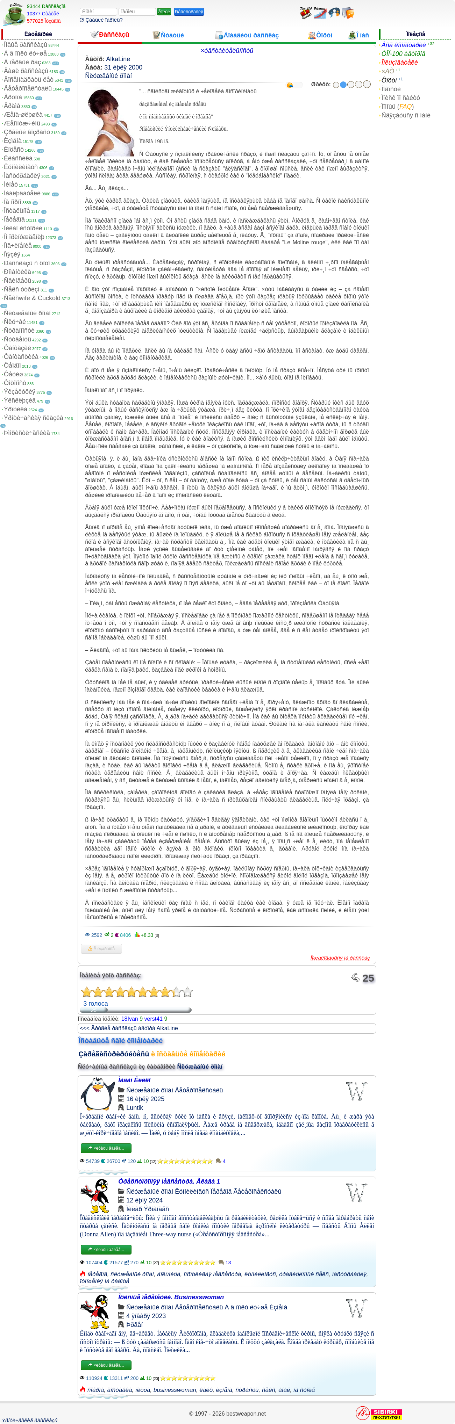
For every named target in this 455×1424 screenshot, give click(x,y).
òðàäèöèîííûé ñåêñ (304, 1274)
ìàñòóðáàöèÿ (349, 1274)
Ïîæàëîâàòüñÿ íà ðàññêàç (340, 958)
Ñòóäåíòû (17, 339)
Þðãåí (134, 1324)
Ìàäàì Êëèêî (134, 1080)
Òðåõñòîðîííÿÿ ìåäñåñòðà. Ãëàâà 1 (169, 1181)
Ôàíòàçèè (17, 348)
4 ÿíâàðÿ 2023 (146, 1316)
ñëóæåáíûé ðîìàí (132, 1274)
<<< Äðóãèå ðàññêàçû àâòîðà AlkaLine (129, 1028)
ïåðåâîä (97, 1274)
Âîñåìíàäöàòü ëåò (29, 79)
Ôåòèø (13, 374)
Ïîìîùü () (398, 106)
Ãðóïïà (13, 97)
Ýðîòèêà (15, 409)
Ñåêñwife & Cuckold (32, 298)
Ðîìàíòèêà (17, 271)
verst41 (153, 1019)
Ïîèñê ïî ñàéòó (401, 97)
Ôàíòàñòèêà (21, 356)
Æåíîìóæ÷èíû (22, 123)
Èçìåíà (13, 140)
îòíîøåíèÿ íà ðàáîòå (104, 1281)
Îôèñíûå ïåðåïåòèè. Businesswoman (171, 1297)
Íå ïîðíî (12, 201)
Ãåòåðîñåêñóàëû (28, 88)
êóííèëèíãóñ (260, 1274)
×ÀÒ (388, 71)
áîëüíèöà (168, 1274)
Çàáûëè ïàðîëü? (101, 20)
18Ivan (129, 1019)
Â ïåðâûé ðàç (22, 62)
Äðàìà (12, 105)
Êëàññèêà (18, 158)
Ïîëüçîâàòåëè (400, 62)
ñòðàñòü (246, 1390)
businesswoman (175, 1390)
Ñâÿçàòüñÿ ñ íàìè (406, 115)
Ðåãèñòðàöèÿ (189, 11)
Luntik (134, 1107)
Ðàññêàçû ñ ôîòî (27, 263)
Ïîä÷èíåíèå (18, 245)
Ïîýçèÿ (12, 254)
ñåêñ (268, 1390)
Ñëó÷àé (15, 321)
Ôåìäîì (12, 365)
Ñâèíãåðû (17, 280)
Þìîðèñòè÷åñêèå (27, 432)
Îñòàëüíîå (17, 210)
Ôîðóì (389, 80)
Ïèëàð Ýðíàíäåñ (147, 1209)
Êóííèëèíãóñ (21, 167)
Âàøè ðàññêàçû (26, 70)
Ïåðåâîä (14, 219)
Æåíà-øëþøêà (23, 114)
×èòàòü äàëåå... (106, 1148)
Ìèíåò (11, 184)
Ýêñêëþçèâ (20, 400)
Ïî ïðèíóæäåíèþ (24, 236)
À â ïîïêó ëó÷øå (25, 53)
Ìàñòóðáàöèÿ (22, 175)
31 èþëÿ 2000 (123, 67)
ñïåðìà (95, 1390)
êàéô (206, 1390)
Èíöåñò (14, 149)
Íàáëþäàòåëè (22, 193)
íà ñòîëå (304, 1390)
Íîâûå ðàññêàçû (25, 44)
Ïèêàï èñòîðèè (23, 228)
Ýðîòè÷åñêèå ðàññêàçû (29, 1420)
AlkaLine (118, 59)
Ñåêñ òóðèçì (22, 289)
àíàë (284, 1390)
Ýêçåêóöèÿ (19, 391)
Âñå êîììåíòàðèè (404, 45)
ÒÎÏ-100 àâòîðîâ (403, 53)
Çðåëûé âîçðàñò (27, 132)
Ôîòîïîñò (15, 383)
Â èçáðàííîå (101, 948)
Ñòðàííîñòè (19, 330)
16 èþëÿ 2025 (145, 1099)
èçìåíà (224, 1390)
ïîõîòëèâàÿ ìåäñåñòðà (212, 1274)
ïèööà (142, 1390)
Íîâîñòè (391, 89)
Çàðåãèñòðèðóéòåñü (113, 1054)
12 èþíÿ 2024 (144, 1200)
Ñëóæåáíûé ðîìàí (27, 313)
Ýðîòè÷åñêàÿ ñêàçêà (33, 417)
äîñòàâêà (119, 1390)
